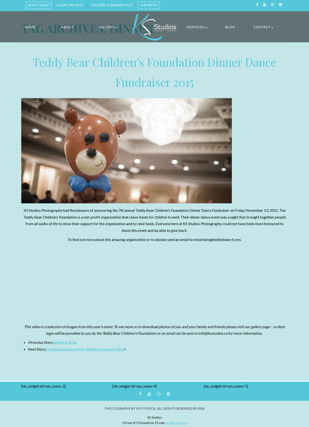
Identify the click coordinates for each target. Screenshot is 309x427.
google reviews (176, 423)
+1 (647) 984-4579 (70, 5)
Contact (262, 27)
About (68, 27)
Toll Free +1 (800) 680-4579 (112, 5)
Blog (230, 27)
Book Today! (38, 5)
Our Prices (148, 5)
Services (195, 27)
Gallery (106, 27)
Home (30, 27)
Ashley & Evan (65, 342)
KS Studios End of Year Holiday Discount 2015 (84, 349)
